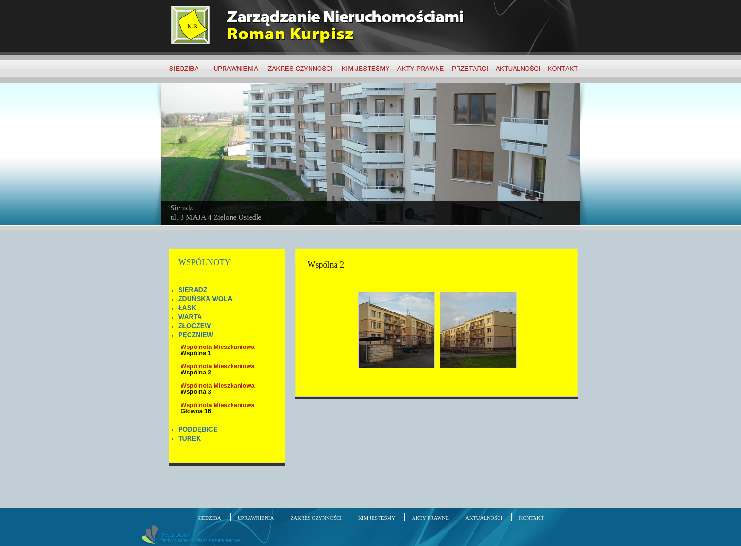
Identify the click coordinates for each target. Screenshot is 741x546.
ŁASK (187, 308)
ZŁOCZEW (194, 325)
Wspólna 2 (218, 369)
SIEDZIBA (209, 517)
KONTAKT (531, 517)
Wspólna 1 (218, 349)
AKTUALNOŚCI (483, 517)
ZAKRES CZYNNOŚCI (315, 517)
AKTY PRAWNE (430, 517)
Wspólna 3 (218, 388)
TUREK (189, 438)
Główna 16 (218, 408)
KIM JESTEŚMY (377, 517)
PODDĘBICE (197, 429)
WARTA (190, 317)
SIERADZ (192, 290)
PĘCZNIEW (195, 334)
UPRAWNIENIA (256, 517)
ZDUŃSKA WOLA (205, 299)
